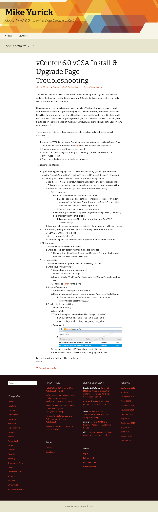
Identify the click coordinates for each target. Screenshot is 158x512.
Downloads (24, 35)
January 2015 (126, 436)
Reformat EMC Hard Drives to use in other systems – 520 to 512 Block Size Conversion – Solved (60, 398)
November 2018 (127, 396)
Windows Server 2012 (17, 489)
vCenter (86, 87)
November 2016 (127, 410)
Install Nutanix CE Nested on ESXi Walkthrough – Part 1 (97, 404)
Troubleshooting (75, 87)
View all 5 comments (47, 368)
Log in (85, 453)
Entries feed (88, 458)
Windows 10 (13, 485)
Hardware (12, 419)
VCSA (92, 87)
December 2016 (127, 405)
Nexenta (11, 432)
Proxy (10, 445)
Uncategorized (14, 471)
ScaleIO (11, 449)
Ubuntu (11, 467)
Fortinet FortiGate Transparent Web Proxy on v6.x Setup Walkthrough (59, 419)
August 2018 (126, 401)
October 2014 (126, 440)
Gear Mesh (87, 401)
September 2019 (128, 388)
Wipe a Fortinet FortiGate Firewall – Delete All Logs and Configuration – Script (60, 408)
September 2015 (128, 423)
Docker (11, 401)
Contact (8, 35)
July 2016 (125, 418)
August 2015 (126, 427)
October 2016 (126, 414)
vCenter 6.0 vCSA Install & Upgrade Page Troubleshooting (76, 72)
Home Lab (12, 423)
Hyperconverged (15, 428)
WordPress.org (89, 466)
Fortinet (11, 410)
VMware (56, 87)
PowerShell (13, 441)
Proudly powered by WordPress (79, 506)
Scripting (12, 454)
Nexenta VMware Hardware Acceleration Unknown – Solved (97, 425)
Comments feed (90, 462)
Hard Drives (13, 414)
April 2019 (125, 392)
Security (11, 458)
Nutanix (11, 436)
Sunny (67, 283)
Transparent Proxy (16, 463)
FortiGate (12, 406)
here (77, 145)
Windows (12, 480)
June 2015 (125, 431)
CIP (65, 87)
